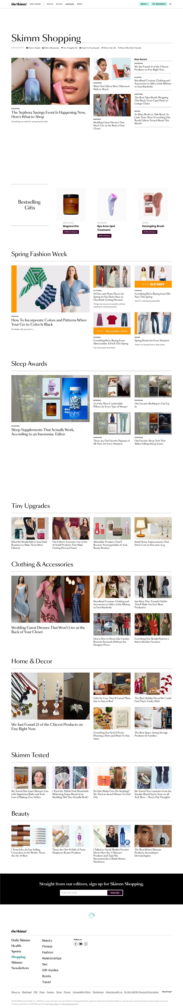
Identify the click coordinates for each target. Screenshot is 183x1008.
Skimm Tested (33, 48)
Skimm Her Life (108, 48)
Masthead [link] (27, 992)
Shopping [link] (70, 4)
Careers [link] (50, 992)
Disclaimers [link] (98, 992)
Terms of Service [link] (68, 1004)
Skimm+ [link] (17, 962)
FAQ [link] (36, 992)
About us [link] (15, 992)
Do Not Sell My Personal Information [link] (141, 992)
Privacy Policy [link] (54, 1004)
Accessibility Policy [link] (82, 992)
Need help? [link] (167, 992)
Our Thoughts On (69, 48)
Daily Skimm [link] (35, 4)
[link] (19, 4)
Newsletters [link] (20, 968)
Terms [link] (59, 992)
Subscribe (115, 893)
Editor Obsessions (50, 48)
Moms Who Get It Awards (129, 48)
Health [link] (50, 4)
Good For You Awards (89, 48)
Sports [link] (59, 4)
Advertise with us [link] (114, 992)
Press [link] (42, 992)
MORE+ (80, 4)
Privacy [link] (67, 992)
